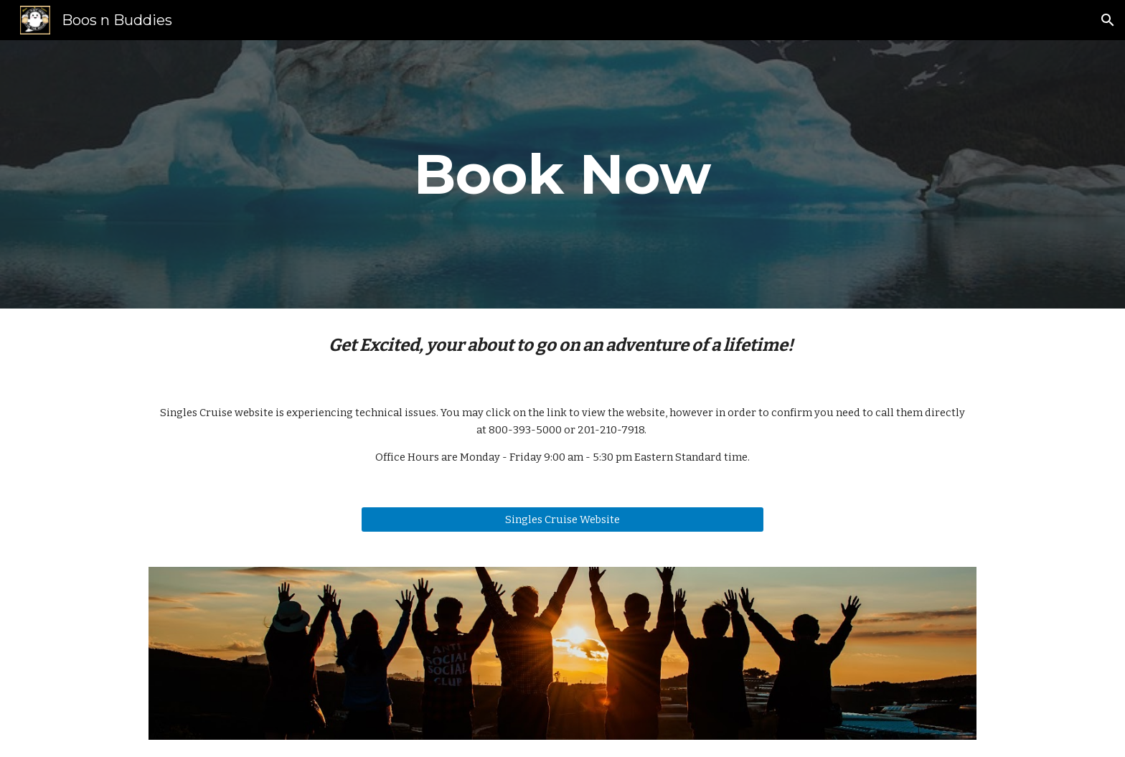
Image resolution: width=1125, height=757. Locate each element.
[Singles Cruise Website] (562, 519)
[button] (1108, 20)
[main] (562, 174)
